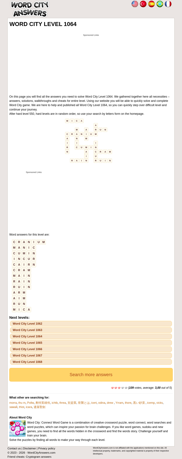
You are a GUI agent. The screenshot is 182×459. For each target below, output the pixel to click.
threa (62, 402)
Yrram (119, 402)
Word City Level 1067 (27, 355)
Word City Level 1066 (27, 349)
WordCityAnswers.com (41, 452)
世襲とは (84, 402)
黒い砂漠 (139, 402)
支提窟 (72, 402)
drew (110, 402)
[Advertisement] (91, 61)
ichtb (55, 402)
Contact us (14, 448)
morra (13, 402)
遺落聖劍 (39, 407)
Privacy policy (46, 448)
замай (13, 407)
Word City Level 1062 (27, 323)
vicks (159, 402)
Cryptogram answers (38, 456)
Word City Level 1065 (27, 342)
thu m (22, 402)
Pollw (30, 402)
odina (101, 402)
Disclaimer (29, 448)
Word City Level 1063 (27, 330)
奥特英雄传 (42, 402)
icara (29, 407)
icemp (151, 402)
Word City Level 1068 (27, 362)
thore (128, 402)
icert (94, 402)
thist (21, 407)
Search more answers (91, 374)
